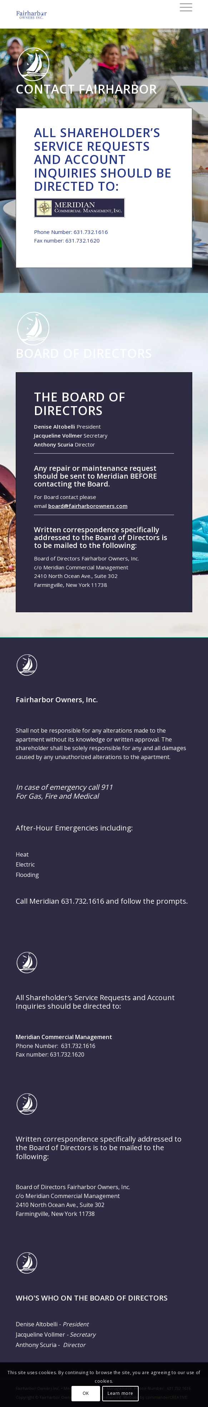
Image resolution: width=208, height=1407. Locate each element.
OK (86, 1393)
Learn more (120, 1393)
